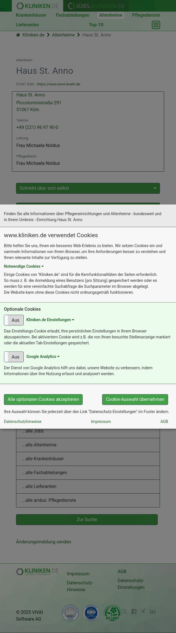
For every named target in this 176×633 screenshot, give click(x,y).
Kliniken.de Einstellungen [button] (50, 319)
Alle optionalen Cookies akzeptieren (43, 399)
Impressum (101, 421)
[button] (14, 320)
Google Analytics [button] (42, 356)
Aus (15, 320)
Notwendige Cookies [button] (24, 266)
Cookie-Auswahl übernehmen (135, 399)
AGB (164, 421)
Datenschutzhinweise (22, 421)
